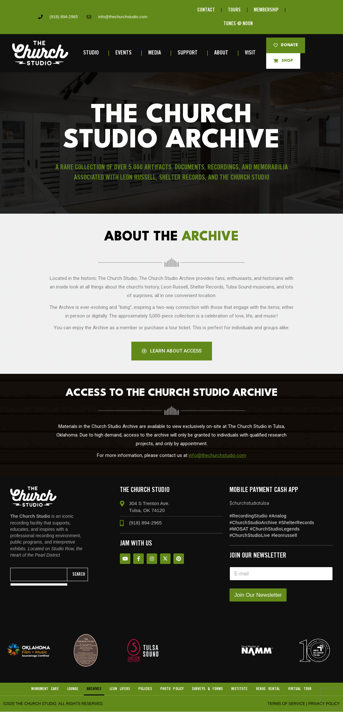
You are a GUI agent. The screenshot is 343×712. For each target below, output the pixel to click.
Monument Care (45, 689)
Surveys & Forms (207, 689)
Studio (92, 53)
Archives (94, 689)
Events (125, 53)
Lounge (72, 689)
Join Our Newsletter (258, 595)
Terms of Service (286, 704)
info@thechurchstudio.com (217, 455)
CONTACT (206, 10)
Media (156, 53)
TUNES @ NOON (238, 24)
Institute (239, 689)
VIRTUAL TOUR (300, 689)
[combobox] (39, 574)
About (222, 53)
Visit (252, 53)
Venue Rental (268, 689)
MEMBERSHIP (266, 10)
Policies (145, 689)
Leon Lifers (120, 689)
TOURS (234, 10)
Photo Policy (172, 689)
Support (189, 53)
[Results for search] (39, 585)
